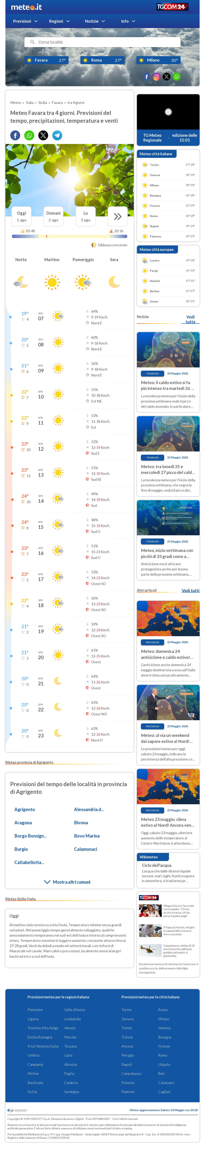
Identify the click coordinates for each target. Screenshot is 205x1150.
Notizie (91, 21)
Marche (70, 1037)
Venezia (164, 1028)
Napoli (127, 1064)
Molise (33, 1073)
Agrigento (24, 809)
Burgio (21, 849)
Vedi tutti (190, 590)
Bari (161, 1073)
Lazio (68, 1055)
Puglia (69, 1073)
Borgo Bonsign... (30, 836)
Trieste (127, 1037)
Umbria (33, 1055)
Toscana (70, 1046)
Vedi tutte (190, 319)
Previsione (152, 642)
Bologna (164, 1037)
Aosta (162, 1009)
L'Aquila (164, 1064)
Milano (163, 1019)
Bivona (81, 822)
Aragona (23, 822)
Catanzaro (166, 1082)
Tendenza (152, 373)
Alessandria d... (89, 809)
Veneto (70, 1028)
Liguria (33, 1019)
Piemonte (35, 1009)
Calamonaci (85, 849)
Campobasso (132, 1073)
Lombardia (72, 1019)
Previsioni (22, 21)
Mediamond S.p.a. (38, 1134)
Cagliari (164, 1091)
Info (125, 21)
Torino (127, 1009)
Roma (162, 1055)
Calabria (71, 1082)
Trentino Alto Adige (43, 1028)
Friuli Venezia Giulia (43, 1046)
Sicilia (32, 1091)
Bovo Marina (87, 836)
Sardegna (71, 1091)
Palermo (128, 1091)
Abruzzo (70, 1064)
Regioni (56, 21)
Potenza (128, 1082)
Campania (35, 1064)
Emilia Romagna (40, 1037)
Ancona (127, 1046)
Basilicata (35, 1082)
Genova (128, 1019)
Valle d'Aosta (74, 1009)
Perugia (128, 1055)
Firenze (164, 1046)
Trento (127, 1028)
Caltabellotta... (29, 862)
